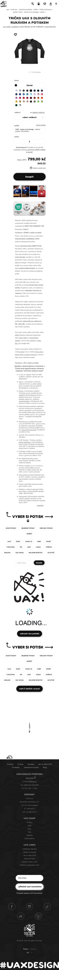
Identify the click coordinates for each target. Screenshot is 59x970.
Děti (29, 832)
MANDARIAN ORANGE (38, 98)
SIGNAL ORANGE (42, 98)
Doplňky (29, 835)
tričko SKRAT (23, 338)
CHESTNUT (31, 101)
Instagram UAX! (29, 906)
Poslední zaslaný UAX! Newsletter (29, 893)
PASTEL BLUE (31, 94)
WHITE (16, 90)
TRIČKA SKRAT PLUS (45, 9)
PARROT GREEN (42, 101)
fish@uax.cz (32, 781)
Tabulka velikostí (38, 112)
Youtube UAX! (20, 916)
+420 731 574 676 (31, 785)
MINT (20, 105)
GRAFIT (27, 90)
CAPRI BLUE (23, 94)
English (33, 949)
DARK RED (31, 98)
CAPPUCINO (27, 101)
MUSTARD (20, 101)
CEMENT (20, 90)
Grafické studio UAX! (29, 862)
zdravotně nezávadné (29, 430)
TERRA (34, 98)
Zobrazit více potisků (29, 633)
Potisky (10, 764)
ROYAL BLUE (20, 94)
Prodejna (16, 767)
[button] (43, 192)
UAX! (26, 940)
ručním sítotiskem (24, 442)
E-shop (20, 764)
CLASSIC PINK (16, 98)
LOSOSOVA (42, 94)
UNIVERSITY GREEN (16, 105)
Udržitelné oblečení (29, 849)
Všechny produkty (25, 9)
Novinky (31, 764)
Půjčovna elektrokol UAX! (29, 865)
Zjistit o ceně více (38, 168)
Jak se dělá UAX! (45, 764)
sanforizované (24, 401)
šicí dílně (21, 352)
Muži (29, 825)
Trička (36, 9)
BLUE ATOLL (27, 94)
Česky (25, 949)
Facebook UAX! (11, 906)
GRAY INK (42, 90)
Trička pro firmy (29, 858)
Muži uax (14, 9)
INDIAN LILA (20, 98)
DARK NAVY (38, 90)
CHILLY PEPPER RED (27, 98)
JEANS (34, 90)
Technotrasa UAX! (38, 916)
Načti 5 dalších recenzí (29, 689)
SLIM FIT (33, 341)
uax (7, 9)
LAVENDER (34, 94)
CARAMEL (23, 101)
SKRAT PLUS (19, 335)
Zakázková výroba (31, 767)
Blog (45, 767)
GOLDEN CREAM (16, 101)
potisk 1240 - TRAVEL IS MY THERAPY (26, 12)
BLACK (42, 12)
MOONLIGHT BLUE (16, 94)
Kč (28, 952)
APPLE (38, 101)
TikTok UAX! (47, 906)
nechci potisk (41, 125)
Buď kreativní (29, 838)
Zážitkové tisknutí (29, 852)
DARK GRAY (23, 90)
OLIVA (34, 101)
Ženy (29, 829)
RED (23, 98)
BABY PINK (38, 94)
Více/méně (40, 506)
